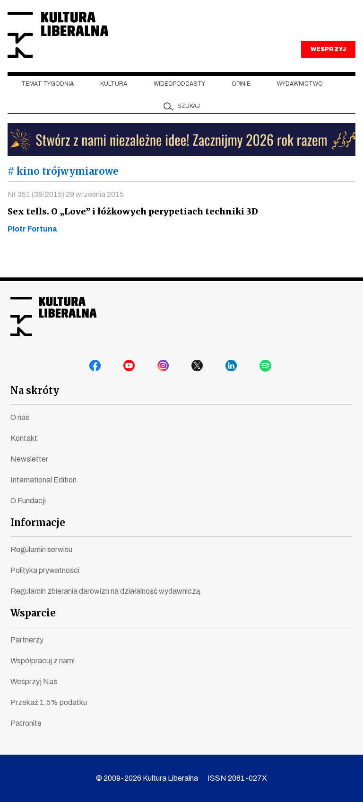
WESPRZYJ (328, 60)
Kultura (113, 95)
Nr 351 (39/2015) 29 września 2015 (66, 205)
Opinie (241, 95)
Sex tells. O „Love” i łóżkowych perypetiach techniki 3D (130, 222)
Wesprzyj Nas (33, 681)
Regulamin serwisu (41, 549)
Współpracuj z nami (42, 661)
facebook (96, 368)
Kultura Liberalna (70, 40)
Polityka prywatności (44, 570)
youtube (130, 368)
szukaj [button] (188, 117)
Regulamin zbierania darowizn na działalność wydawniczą (105, 591)
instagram (164, 368)
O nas (19, 417)
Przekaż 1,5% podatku (48, 702)
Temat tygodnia (47, 95)
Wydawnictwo (300, 95)
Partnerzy (26, 640)
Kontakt (23, 438)
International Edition (43, 480)
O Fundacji (28, 501)
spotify (266, 368)
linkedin (232, 368)
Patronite (26, 723)
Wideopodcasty (179, 95)
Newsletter (29, 459)
